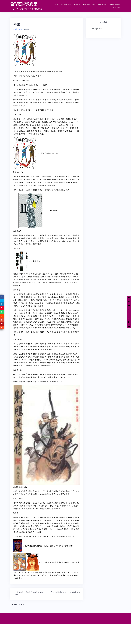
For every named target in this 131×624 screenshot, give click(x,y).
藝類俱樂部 (102, 5)
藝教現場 (86, 5)
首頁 (56, 5)
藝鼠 (94, 5)
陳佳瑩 (15, 29)
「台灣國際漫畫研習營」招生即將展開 (65, 592)
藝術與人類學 (114, 5)
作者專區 (76, 5)
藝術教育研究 (66, 5)
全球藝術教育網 (23, 4)
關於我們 (116, 7)
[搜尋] (101, 29)
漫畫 (20, 29)
